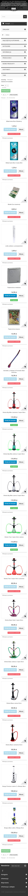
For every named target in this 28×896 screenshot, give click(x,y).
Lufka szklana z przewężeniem (14, 246)
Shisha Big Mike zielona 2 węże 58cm (14, 454)
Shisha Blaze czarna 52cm (14, 703)
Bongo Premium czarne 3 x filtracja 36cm (14, 786)
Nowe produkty (8, 64)
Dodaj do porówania (8, 138)
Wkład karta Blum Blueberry (14, 121)
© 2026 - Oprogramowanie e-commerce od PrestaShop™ (13, 892)
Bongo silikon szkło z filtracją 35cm (14, 828)
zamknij (13, 8)
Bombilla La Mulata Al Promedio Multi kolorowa (14, 371)
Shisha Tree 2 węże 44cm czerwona (14, 578)
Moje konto (5, 883)
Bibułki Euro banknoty (14, 204)
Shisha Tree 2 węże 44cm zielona (13, 537)
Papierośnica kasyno (14, 329)
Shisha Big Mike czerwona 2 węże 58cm (14, 412)
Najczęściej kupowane (11, 40)
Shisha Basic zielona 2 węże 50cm (14, 661)
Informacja (7, 52)
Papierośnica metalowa (14, 287)
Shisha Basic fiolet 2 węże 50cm (14, 620)
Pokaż (2, 85)
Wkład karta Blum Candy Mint (14, 163)
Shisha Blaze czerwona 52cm (14, 745)
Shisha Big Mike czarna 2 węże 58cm (14, 495)
